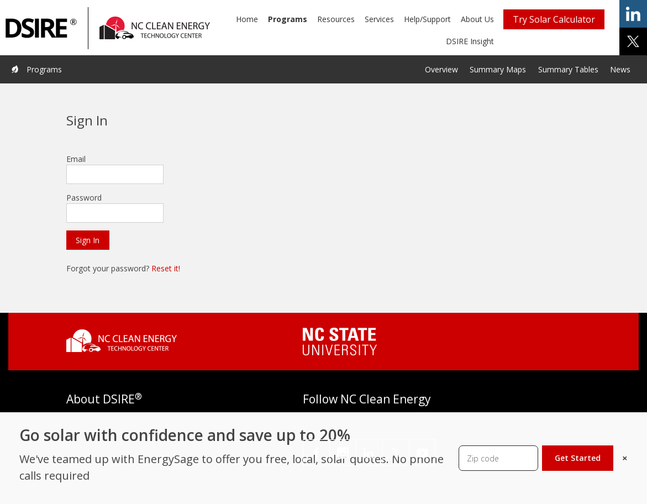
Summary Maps (498, 69)
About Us (477, 19)
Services (379, 19)
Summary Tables (568, 69)
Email (76, 159)
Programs (287, 19)
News (620, 69)
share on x (633, 41)
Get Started (578, 458)
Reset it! (165, 268)
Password (84, 197)
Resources (336, 19)
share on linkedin (633, 14)
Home (247, 19)
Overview (441, 69)
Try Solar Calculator (554, 19)
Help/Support (427, 19)
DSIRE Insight (470, 41)
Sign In (87, 240)
